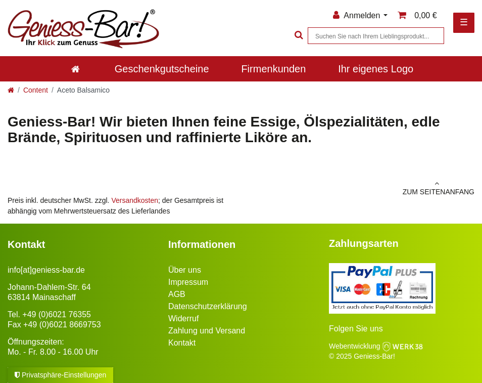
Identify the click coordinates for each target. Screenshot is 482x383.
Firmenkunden (273, 68)
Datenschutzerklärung (207, 306)
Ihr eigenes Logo (375, 68)
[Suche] (297, 35)
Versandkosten (134, 200)
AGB (176, 294)
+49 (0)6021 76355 (56, 314)
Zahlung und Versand (206, 330)
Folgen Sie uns (356, 328)
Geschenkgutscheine (162, 68)
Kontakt (182, 342)
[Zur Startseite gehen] (11, 90)
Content (35, 90)
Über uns (184, 270)
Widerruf (183, 318)
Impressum (188, 282)
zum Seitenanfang (361, 188)
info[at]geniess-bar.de (46, 270)
